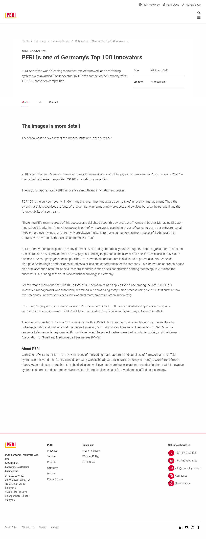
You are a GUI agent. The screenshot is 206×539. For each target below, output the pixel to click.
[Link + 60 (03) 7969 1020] (184, 461)
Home (25, 41)
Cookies (54, 527)
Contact (42, 527)
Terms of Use (28, 527)
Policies (51, 473)
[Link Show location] (184, 483)
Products (52, 450)
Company (40, 41)
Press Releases (61, 41)
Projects (51, 462)
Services (52, 456)
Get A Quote (89, 462)
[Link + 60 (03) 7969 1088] (184, 453)
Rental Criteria (55, 479)
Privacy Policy (11, 527)
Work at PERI (90, 456)
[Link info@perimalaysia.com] (184, 468)
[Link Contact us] (184, 476)
